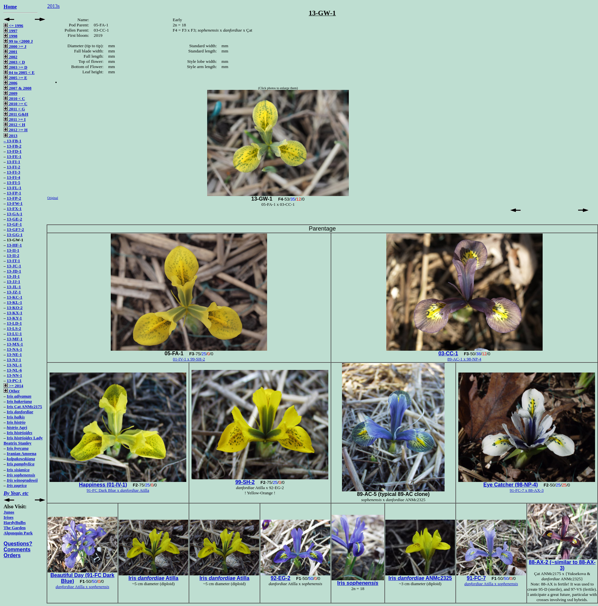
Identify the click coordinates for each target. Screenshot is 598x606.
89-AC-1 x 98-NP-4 (464, 359)
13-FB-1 (14, 140)
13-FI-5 (13, 182)
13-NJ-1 (14, 359)
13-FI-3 (13, 172)
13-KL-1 (14, 302)
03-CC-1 (448, 353)
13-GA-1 (14, 213)
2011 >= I (15, 119)
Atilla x (82, 586)
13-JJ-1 (13, 281)
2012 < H (14, 124)
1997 (10, 30)
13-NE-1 (14, 354)
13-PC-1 (14, 380)
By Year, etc (16, 493)
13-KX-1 (14, 312)
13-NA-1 (14, 349)
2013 (10, 135)
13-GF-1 (14, 224)
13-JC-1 (14, 265)
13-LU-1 (14, 333)
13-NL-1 (14, 364)
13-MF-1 (14, 338)
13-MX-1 (15, 344)
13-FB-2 (14, 146)
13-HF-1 (14, 245)
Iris (19, 396)
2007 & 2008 (18, 88)
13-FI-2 (13, 166)
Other (12, 390)
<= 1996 (13, 25)
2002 (10, 56)
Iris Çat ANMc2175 (24, 406)
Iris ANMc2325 (420, 578)
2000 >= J (15, 46)
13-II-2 (13, 255)
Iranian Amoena (21, 453)
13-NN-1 (14, 375)
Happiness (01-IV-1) (103, 484)
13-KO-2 (14, 307)
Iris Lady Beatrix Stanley (23, 440)
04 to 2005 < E (19, 72)
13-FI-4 (13, 177)
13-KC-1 (14, 297)
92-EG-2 (280, 578)
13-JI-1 (13, 276)
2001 (10, 51)
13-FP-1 (14, 192)
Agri (17, 427)
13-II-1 (13, 250)
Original (52, 198)
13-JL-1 (14, 286)
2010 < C (14, 98)
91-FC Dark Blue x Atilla (118, 490)
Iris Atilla (153, 578)
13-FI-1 (13, 161)
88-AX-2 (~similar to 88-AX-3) (562, 565)
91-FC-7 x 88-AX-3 (527, 490)
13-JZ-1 (14, 291)
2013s (53, 6)
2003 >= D (15, 67)
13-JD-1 (14, 271)
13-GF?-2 (15, 229)
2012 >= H (16, 129)
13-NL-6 (14, 370)
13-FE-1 (14, 156)
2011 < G (14, 108)
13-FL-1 (14, 187)
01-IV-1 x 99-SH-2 (189, 359)
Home (10, 6)
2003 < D (14, 62)
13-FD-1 (14, 151)
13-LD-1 (14, 323)
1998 (10, 36)
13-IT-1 (13, 260)
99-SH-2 (245, 482)
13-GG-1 (14, 234)
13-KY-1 (14, 318)
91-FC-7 (476, 578)
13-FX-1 (14, 208)
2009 (10, 93)
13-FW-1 (15, 203)
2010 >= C (15, 103)
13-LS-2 (14, 328)
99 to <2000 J (18, 41)
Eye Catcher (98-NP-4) (510, 484)
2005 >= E (15, 77)
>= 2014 (13, 385)
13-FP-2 (14, 198)
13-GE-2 (14, 219)
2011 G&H (16, 114)
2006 (10, 82)
